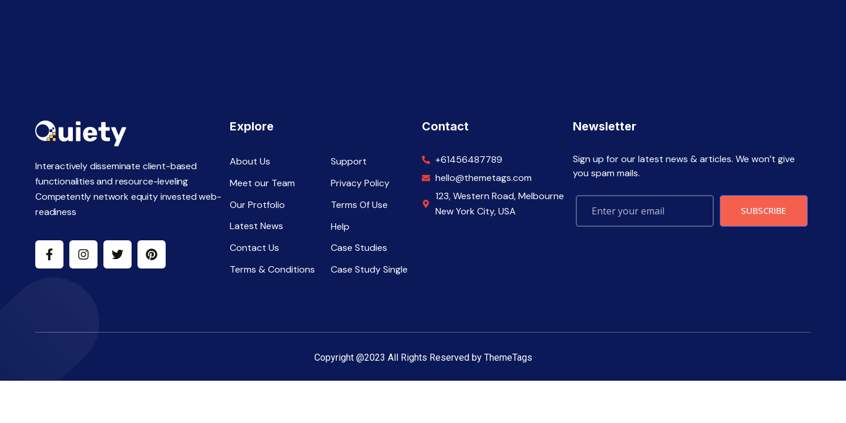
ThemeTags (508, 357)
